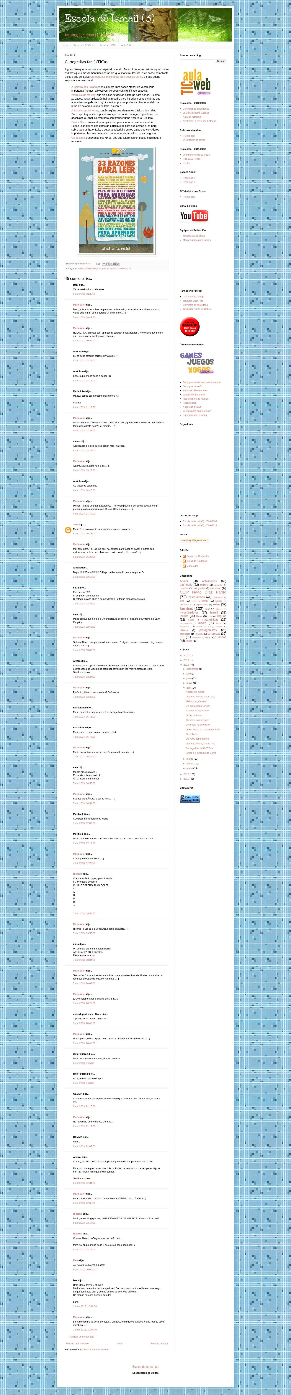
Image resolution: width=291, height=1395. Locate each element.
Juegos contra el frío (194, 394)
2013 (187, 664)
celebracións (197, 597)
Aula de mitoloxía (192, 117)
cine (182, 600)
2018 (187, 660)
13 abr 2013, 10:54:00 (85, 1329)
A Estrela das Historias (84, 110)
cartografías (103, 268)
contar (205, 600)
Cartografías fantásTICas (199, 748)
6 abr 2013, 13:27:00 (84, 470)
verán (208, 637)
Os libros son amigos (197, 720)
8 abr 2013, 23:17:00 (84, 1222)
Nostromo (185, 626)
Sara (75, 524)
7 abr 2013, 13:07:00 (84, 650)
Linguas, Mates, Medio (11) (200, 743)
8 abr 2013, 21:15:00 (84, 1106)
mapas (191, 620)
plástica (184, 630)
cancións (184, 588)
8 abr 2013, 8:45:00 (83, 1063)
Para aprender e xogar (195, 415)
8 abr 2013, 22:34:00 (84, 1183)
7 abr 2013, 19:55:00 (84, 913)
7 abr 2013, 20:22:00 (84, 1003)
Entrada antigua (159, 1343)
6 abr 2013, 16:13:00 (84, 533)
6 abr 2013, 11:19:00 (84, 407)
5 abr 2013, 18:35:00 (84, 294)
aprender (218, 585)
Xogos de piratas (192, 406)
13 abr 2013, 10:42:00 (85, 1306)
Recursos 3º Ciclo (83, 45)
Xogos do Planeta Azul (195, 390)
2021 (187, 655)
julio (189, 673)
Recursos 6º (189, 182)
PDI (209, 627)
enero (190, 768)
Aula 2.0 (126, 45)
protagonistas (208, 630)
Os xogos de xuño (192, 386)
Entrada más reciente (77, 1343)
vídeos (222, 637)
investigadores (189, 612)
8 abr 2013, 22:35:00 (84, 1203)
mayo (190, 683)
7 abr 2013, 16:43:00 (84, 736)
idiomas (219, 609)
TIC (130, 268)
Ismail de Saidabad (197, 561)
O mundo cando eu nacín (196, 154)
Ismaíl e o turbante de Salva (201, 752)
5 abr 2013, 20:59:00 (84, 340)
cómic (194, 601)
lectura (113, 268)
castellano (215, 588)
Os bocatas (78, 137)
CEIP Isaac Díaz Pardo (203, 592)
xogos (189, 640)
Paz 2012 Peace (191, 158)
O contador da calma (194, 139)
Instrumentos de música (195, 398)
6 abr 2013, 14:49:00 (84, 513)
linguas (221, 616)
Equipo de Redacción (198, 556)
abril (189, 687)
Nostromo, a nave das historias (199, 121)
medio (202, 623)
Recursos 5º (189, 178)
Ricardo (77, 874)
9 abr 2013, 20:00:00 (84, 1269)
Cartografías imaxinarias (196, 108)
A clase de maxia (195, 691)
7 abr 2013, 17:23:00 (84, 863)
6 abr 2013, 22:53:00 (84, 577)
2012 (187, 774)
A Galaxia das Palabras (85, 86)
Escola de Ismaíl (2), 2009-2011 (200, 525)
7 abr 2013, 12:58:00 (84, 626)
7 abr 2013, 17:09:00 (84, 823)
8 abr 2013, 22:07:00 (84, 1146)
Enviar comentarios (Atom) (94, 1349)
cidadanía (217, 597)
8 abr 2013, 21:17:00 (84, 1126)
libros (199, 616)
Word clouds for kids (83, 94)
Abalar (81, 268)
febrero (191, 763)
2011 (187, 778)
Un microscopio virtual (198, 706)
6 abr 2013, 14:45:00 (84, 490)
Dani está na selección (198, 724)
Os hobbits (191, 734)
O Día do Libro (194, 715)
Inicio (65, 45)
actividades (90, 268)
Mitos (218, 623)
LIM (210, 616)
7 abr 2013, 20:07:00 (84, 983)
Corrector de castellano (195, 305)
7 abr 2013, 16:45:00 (84, 756)
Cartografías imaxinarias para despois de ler (116, 76)
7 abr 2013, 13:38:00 (84, 696)
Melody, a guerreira (196, 701)
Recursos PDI (108, 45)
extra (216, 604)
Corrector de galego (193, 296)
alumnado (186, 584)
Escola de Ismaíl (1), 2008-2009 (200, 521)
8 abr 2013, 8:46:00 (83, 1083)
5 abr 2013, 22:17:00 (84, 360)
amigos (204, 584)
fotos (207, 609)
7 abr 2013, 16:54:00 (84, 803)
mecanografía (186, 623)
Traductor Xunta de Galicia (197, 309)
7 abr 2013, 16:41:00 (84, 716)
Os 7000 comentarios (197, 738)
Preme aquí (189, 135)
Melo (76, 1260)
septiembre (193, 668)
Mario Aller (79, 304)
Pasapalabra (189, 402)
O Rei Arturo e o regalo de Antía (203, 729)
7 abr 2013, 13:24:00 (84, 676)
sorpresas (213, 633)
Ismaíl (214, 612)
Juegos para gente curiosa (197, 411)
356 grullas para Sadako (196, 112)
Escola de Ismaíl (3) (110, 18)
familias (186, 608)
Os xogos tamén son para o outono (201, 382)
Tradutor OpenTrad (193, 300)
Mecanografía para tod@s (197, 240)
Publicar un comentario (81, 1336)
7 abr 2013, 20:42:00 (84, 1023)
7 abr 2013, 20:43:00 (84, 1043)
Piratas (186, 163)
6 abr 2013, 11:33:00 (84, 430)
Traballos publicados (194, 236)
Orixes (199, 626)
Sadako (200, 634)
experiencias (202, 604)
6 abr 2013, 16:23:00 (84, 556)
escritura (184, 604)
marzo (190, 758)
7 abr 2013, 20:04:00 (84, 960)
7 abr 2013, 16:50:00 (84, 783)
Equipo (218, 601)
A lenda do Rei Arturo (197, 710)
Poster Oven (78, 122)
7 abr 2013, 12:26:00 (84, 603)
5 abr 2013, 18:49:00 (84, 317)
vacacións (196, 638)
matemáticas (210, 619)
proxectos (122, 268)
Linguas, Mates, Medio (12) (200, 696)
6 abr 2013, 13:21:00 (84, 450)
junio (189, 678)
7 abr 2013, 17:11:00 (84, 843)
